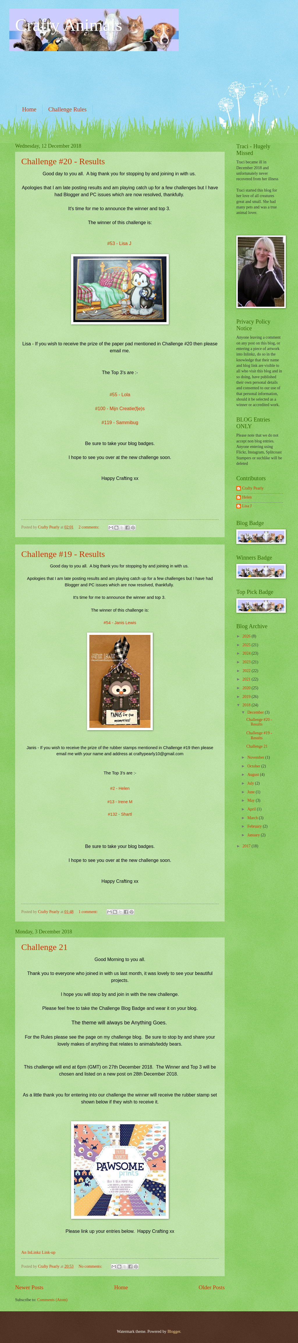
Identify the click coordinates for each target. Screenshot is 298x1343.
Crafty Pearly (253, 488)
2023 (246, 662)
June (251, 792)
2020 (246, 688)
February (255, 826)
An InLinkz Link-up (38, 1252)
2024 (246, 653)
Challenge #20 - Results (63, 161)
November (256, 757)
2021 (246, 679)
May (251, 800)
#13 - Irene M (119, 801)
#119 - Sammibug (120, 422)
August (253, 774)
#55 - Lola (119, 394)
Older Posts (211, 1287)
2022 (246, 671)
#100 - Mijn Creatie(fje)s (120, 408)
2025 (246, 645)
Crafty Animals (68, 25)
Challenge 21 (44, 947)
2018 (246, 705)
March (253, 818)
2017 (246, 846)
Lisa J (247, 506)
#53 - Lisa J (119, 243)
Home (29, 109)
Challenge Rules (67, 109)
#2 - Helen (120, 788)
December (256, 712)
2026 (246, 636)
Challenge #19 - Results (63, 554)
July (251, 783)
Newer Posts (29, 1287)
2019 (246, 696)
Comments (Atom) (52, 1300)
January (254, 835)
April (252, 809)
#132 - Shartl (120, 814)
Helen (247, 497)
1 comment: (89, 912)
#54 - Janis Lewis (120, 622)
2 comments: (89, 527)
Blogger (173, 1331)
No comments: (91, 1266)
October (254, 766)
